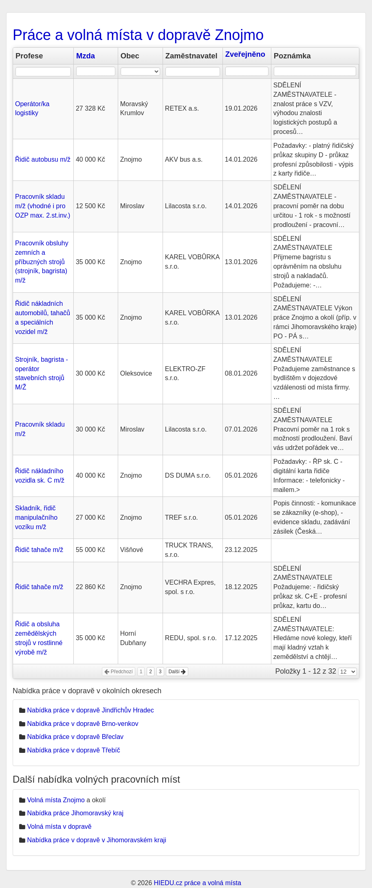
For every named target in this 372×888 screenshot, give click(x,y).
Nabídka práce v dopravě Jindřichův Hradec (90, 710)
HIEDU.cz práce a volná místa (197, 882)
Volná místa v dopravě (59, 826)
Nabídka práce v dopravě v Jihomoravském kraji (96, 840)
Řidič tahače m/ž (39, 549)
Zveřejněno (245, 54)
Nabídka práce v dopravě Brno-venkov (82, 723)
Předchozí (118, 671)
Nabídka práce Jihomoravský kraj (75, 813)
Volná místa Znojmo (55, 800)
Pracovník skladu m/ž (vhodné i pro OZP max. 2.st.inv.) (42, 206)
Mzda (85, 55)
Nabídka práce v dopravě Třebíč (73, 750)
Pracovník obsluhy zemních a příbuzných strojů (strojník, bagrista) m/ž (41, 262)
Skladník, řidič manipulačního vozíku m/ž (36, 517)
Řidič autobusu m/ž (42, 159)
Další (177, 671)
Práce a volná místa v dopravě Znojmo (138, 35)
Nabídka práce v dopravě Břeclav (75, 736)
